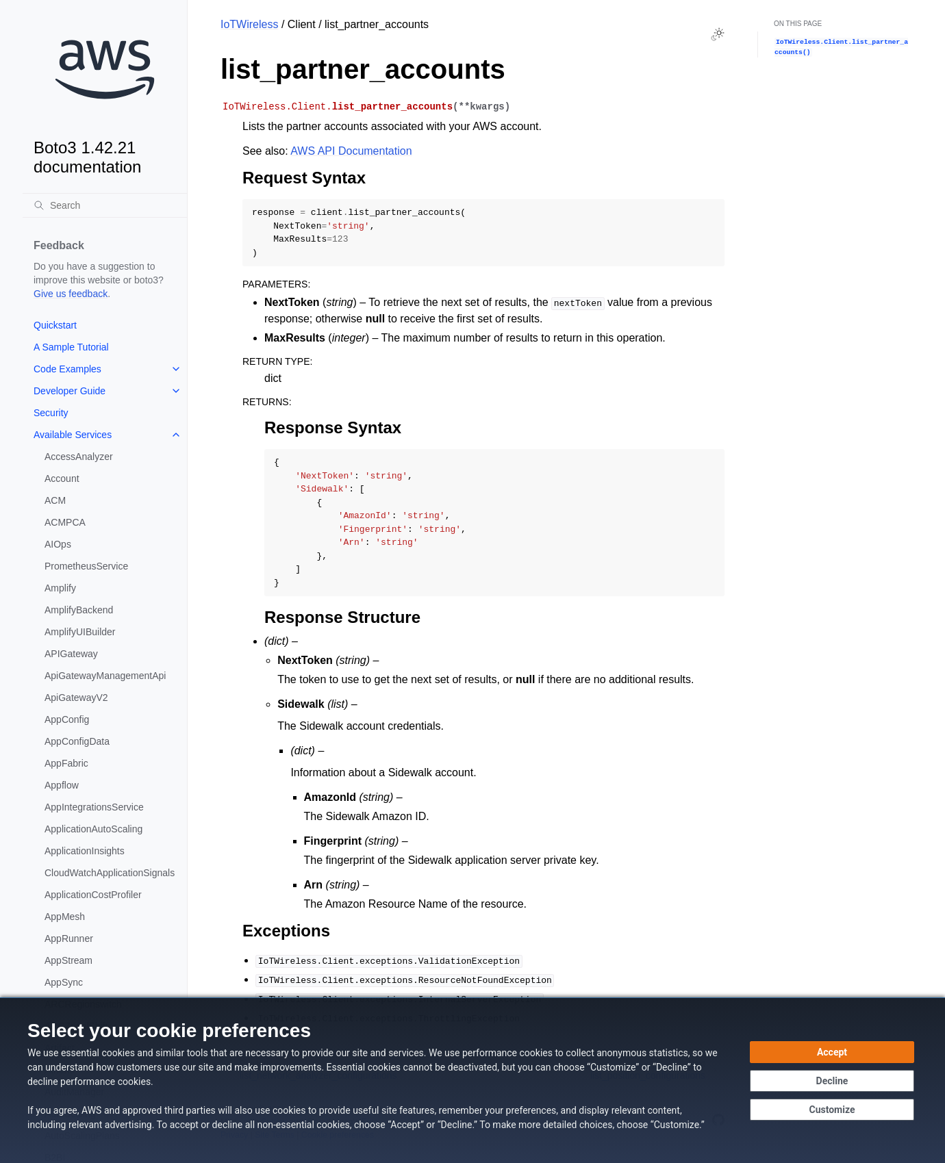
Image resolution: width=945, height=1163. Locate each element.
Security (51, 412)
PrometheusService (86, 566)
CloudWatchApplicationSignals (110, 872)
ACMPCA (65, 522)
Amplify (60, 588)
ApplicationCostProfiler (93, 894)
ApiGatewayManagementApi (105, 675)
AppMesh (65, 916)
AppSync (64, 982)
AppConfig (67, 719)
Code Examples (67, 368)
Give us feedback (71, 293)
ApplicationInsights (85, 850)
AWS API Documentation (351, 151)
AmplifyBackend (79, 609)
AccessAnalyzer (79, 456)
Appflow (62, 785)
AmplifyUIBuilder (80, 631)
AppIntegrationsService (94, 807)
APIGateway (71, 653)
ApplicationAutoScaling (93, 828)
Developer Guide (69, 390)
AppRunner (69, 938)
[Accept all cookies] (832, 1052)
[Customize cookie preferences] (832, 1110)
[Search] (105, 205)
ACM (55, 500)
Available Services (73, 434)
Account (62, 478)
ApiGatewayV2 (76, 697)
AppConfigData (77, 741)
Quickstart (55, 325)
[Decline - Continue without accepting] (832, 1081)
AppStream (68, 960)
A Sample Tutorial (71, 347)
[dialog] (472, 1080)
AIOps (58, 544)
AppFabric (66, 763)
